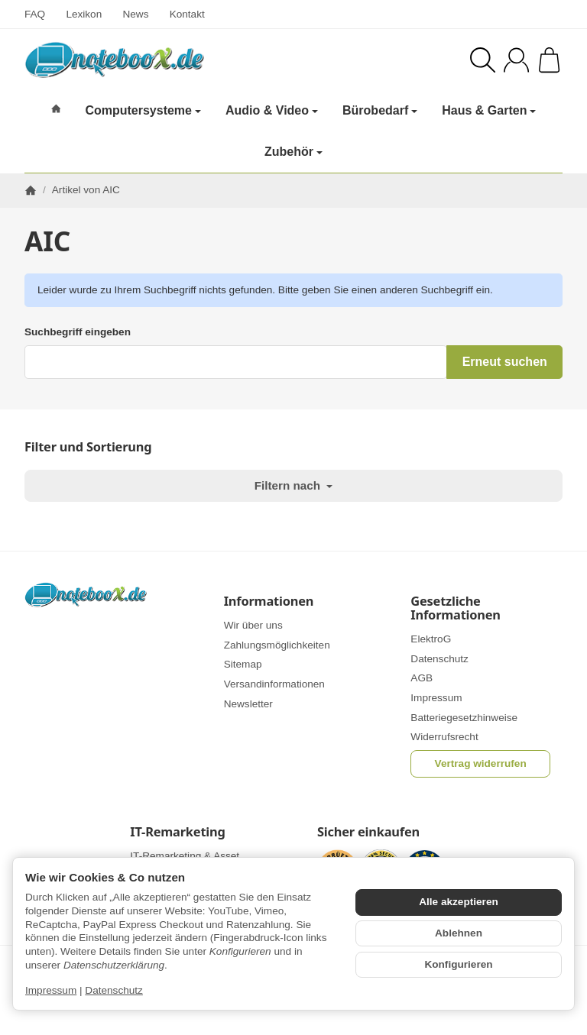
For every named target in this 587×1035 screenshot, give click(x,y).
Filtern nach (293, 485)
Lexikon (84, 14)
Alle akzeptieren (458, 901)
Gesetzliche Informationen (455, 608)
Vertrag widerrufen (481, 763)
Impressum (50, 990)
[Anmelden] (516, 60)
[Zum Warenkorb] (549, 60)
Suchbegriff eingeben (77, 332)
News (135, 14)
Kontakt (187, 14)
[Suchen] (482, 60)
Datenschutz (114, 990)
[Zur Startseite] (145, 59)
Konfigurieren (458, 964)
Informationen (269, 601)
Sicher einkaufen (368, 832)
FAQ (34, 14)
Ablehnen (458, 933)
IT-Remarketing (177, 832)
